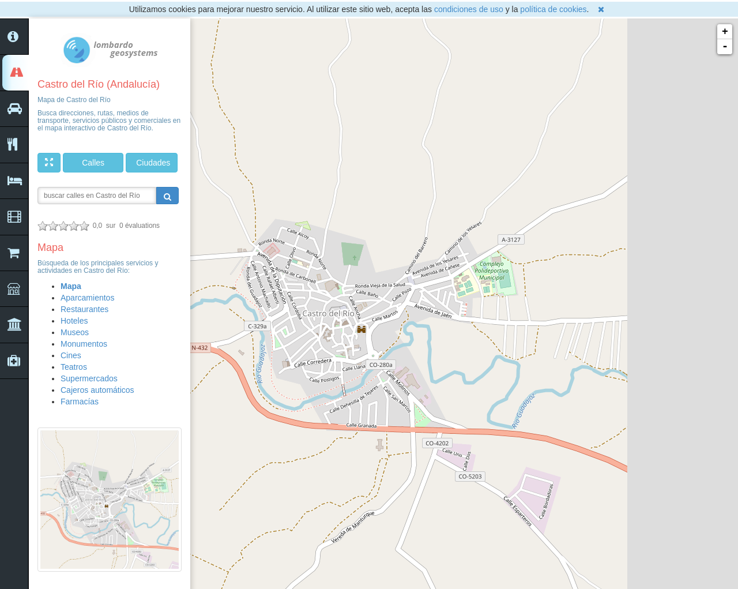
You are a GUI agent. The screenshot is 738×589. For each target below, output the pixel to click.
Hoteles (74, 320)
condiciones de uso (468, 9)
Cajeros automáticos (97, 390)
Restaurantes (84, 309)
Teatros (74, 367)
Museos (75, 332)
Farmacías (80, 401)
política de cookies (553, 9)
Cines (71, 355)
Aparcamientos (87, 297)
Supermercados (89, 378)
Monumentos (84, 343)
